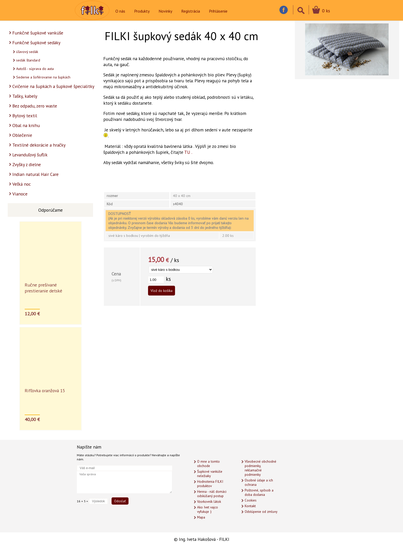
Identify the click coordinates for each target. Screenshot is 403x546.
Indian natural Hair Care (35, 174)
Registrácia (190, 11)
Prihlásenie (218, 11)
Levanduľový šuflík (30, 155)
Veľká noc (21, 184)
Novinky (165, 11)
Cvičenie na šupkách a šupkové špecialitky (53, 86)
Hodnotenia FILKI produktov (210, 483)
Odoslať (120, 501)
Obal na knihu (26, 125)
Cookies (251, 500)
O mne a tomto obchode (208, 463)
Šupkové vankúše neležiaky (209, 473)
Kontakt (250, 506)
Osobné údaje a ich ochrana (259, 482)
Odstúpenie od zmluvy (261, 511)
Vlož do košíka (161, 290)
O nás (120, 11)
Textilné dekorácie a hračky (39, 145)
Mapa (201, 517)
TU (187, 152)
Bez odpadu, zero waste (34, 106)
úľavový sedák (27, 51)
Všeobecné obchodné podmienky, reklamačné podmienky (260, 468)
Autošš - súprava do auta (35, 68)
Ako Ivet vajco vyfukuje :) (207, 509)
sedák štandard (28, 60)
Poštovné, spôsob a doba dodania (259, 492)
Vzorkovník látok (209, 501)
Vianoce (20, 194)
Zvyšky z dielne (26, 164)
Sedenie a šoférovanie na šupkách (43, 77)
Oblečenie (22, 135)
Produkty (142, 11)
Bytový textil (24, 116)
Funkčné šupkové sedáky (36, 43)
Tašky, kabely (24, 96)
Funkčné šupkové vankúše (37, 33)
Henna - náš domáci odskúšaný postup (211, 493)
